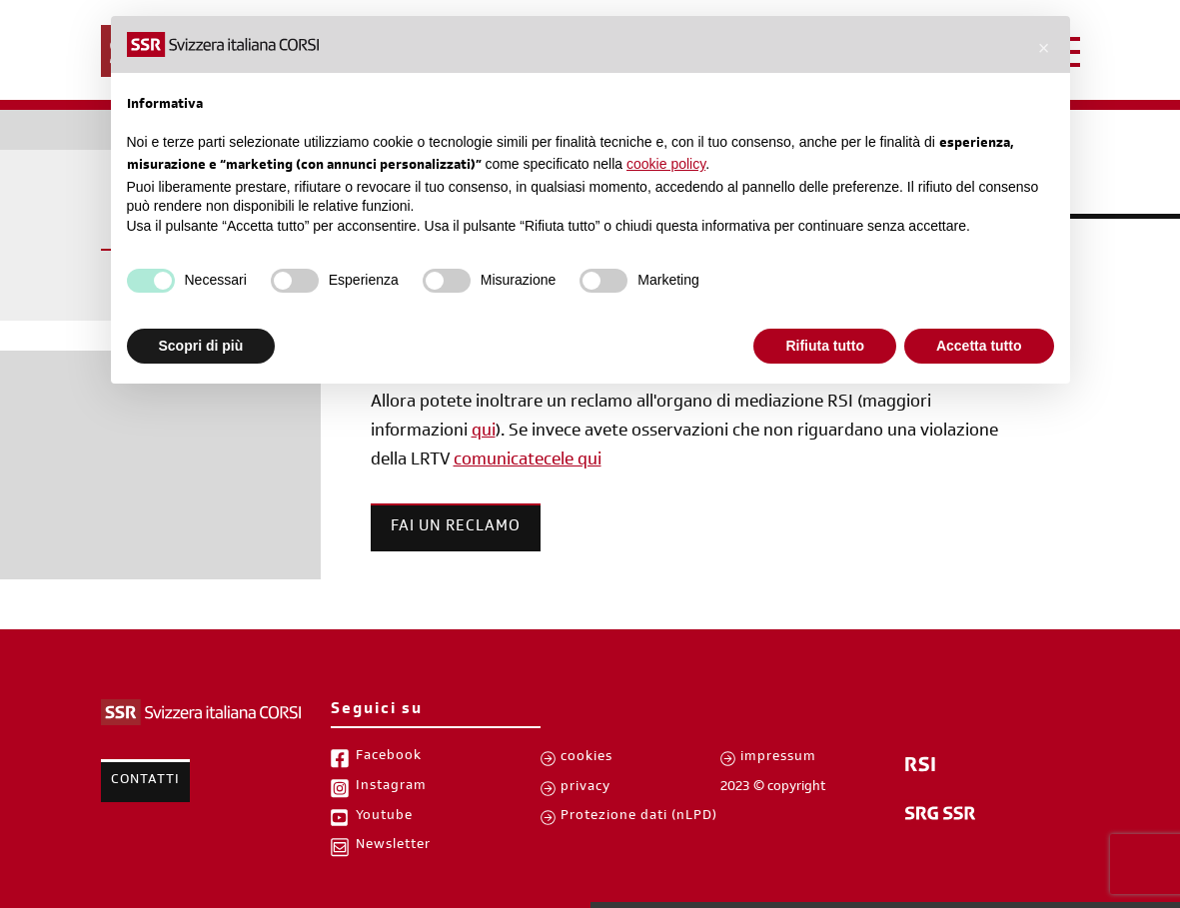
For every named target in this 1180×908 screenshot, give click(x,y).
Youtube (384, 817)
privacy (585, 788)
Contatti (145, 781)
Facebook (389, 757)
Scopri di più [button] (201, 346)
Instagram (391, 787)
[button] (1044, 48)
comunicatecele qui (527, 461)
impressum (778, 758)
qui (484, 433)
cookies (586, 758)
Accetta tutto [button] (979, 346)
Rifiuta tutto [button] (824, 346)
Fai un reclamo (456, 527)
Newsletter (393, 846)
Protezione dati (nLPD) (639, 817)
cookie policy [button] (665, 164)
